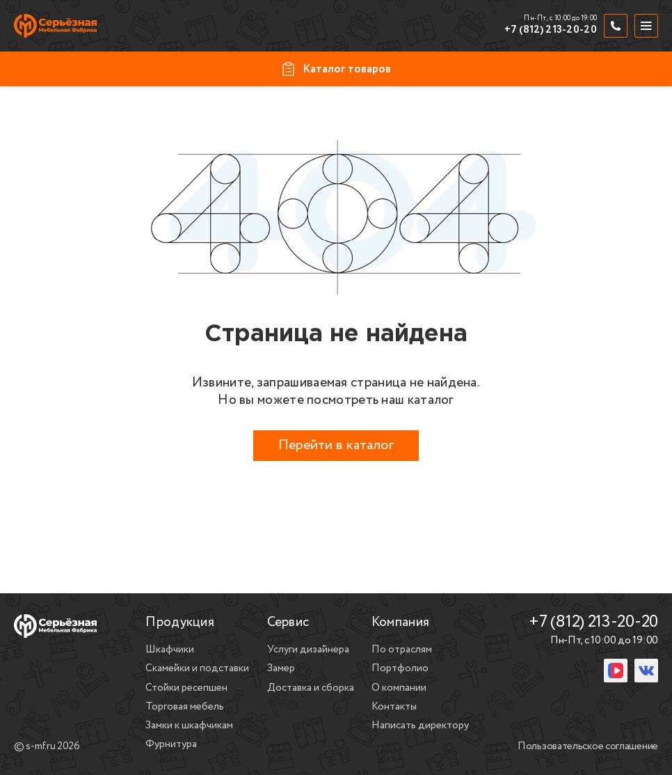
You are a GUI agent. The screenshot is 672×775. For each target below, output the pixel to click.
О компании (398, 688)
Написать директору (420, 725)
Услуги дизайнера (308, 649)
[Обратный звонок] (615, 26)
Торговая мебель (184, 706)
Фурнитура (171, 744)
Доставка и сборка (310, 688)
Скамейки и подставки (197, 668)
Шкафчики (169, 649)
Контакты (394, 706)
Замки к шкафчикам (189, 725)
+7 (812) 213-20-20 (550, 31)
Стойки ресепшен (186, 688)
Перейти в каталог (336, 445)
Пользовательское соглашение (588, 747)
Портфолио (400, 668)
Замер (281, 668)
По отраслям (401, 649)
